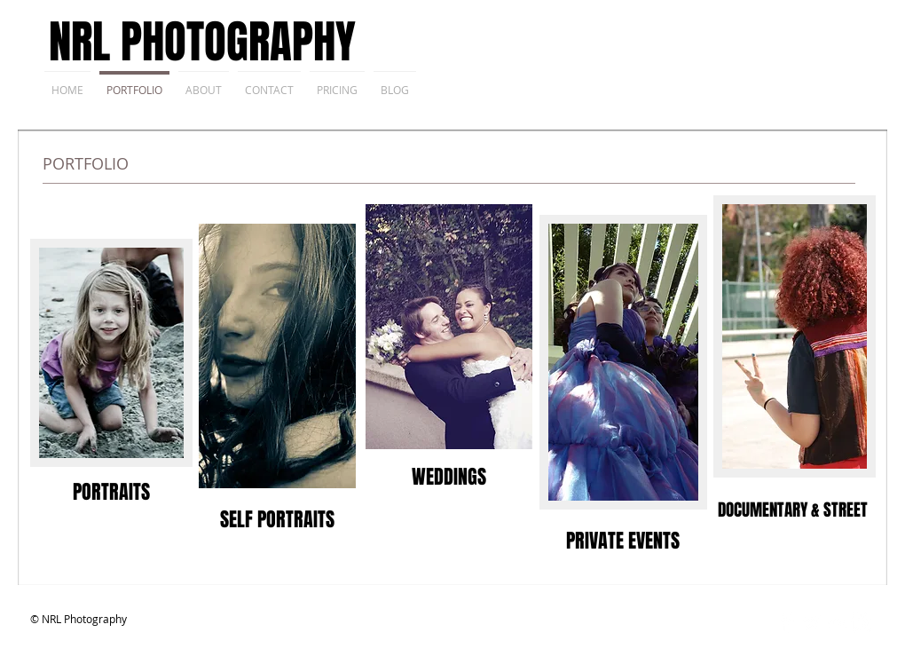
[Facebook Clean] (786, 623)
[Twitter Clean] (811, 623)
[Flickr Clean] (836, 623)
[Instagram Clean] (861, 623)
